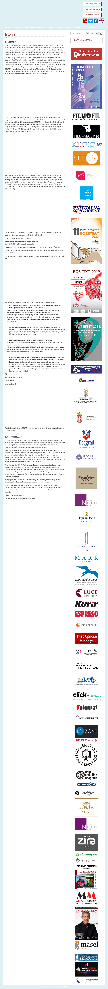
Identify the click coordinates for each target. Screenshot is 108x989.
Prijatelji (50, 27)
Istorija (15, 38)
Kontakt (92, 27)
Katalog (32, 27)
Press (68, 27)
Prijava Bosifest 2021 (93, 9)
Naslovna (7, 27)
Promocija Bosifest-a (80, 27)
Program (25, 27)
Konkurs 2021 (16, 27)
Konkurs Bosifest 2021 (93, 4)
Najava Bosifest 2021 (93, 15)
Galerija (60, 27)
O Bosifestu (40, 27)
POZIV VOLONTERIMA (83, 40)
